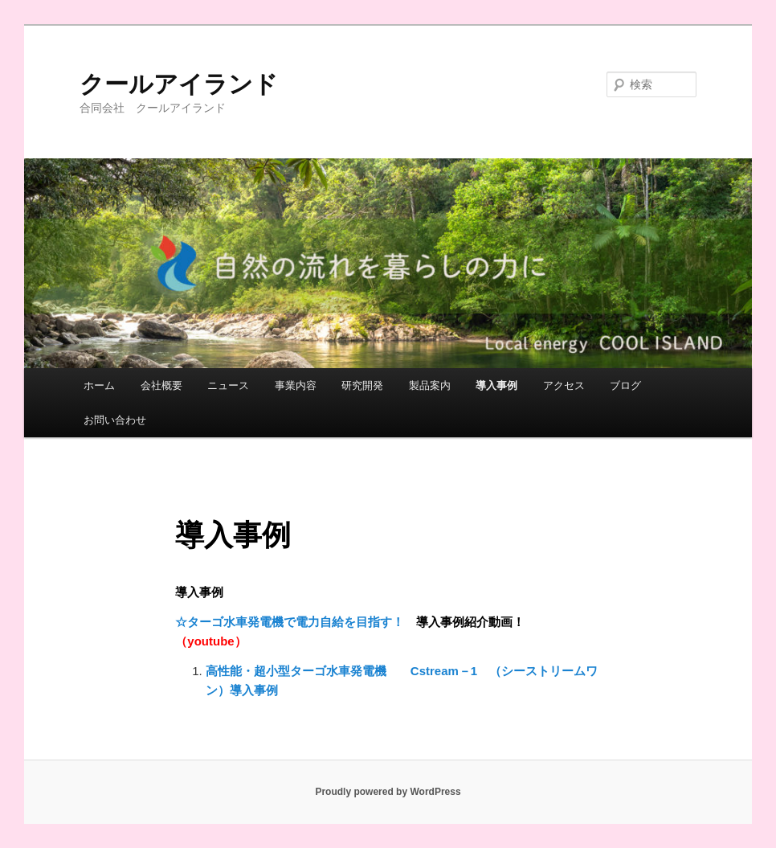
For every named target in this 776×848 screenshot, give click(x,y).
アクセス (564, 385)
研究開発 (362, 385)
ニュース (228, 385)
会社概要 (161, 385)
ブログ (625, 385)
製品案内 (430, 385)
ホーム (99, 385)
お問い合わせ (115, 420)
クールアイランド (179, 84)
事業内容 (296, 385)
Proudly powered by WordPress (387, 791)
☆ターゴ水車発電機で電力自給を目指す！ (289, 622)
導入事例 (496, 385)
